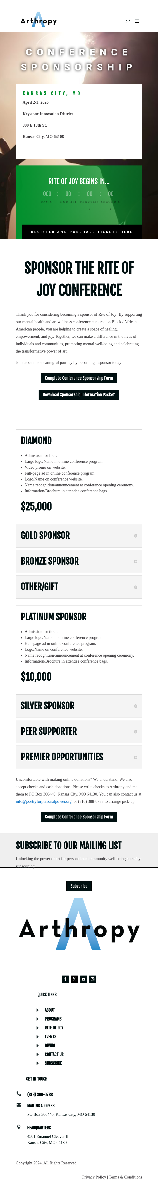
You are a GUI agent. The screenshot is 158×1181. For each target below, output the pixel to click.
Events (50, 1036)
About (50, 1010)
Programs (53, 1018)
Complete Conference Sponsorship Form (79, 378)
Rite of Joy (54, 1027)
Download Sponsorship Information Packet (79, 395)
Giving (50, 1045)
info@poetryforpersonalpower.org (44, 801)
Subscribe (79, 886)
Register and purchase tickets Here (82, 232)
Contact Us (54, 1054)
